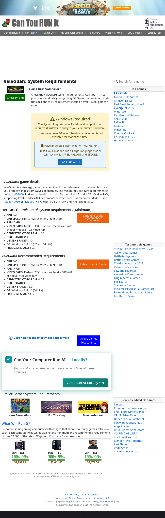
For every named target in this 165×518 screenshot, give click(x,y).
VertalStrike (121, 448)
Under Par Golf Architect (129, 419)
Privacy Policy (72, 494)
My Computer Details (72, 32)
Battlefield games (125, 256)
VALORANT (120, 119)
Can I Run (31, 32)
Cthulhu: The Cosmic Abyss (130, 408)
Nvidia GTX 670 (33, 201)
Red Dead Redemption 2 (129, 104)
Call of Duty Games (126, 252)
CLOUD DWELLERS (125, 433)
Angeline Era (122, 426)
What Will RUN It (113, 32)
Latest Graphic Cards (93, 264)
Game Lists (50, 32)
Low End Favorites (125, 271)
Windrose (120, 111)
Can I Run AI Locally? (85, 382)
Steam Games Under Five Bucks (133, 249)
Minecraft (120, 129)
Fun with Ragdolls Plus (128, 422)
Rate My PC (94, 32)
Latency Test (154, 32)
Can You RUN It (12, 32)
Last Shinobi (121, 444)
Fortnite (119, 126)
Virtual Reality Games (127, 267)
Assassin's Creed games (128, 274)
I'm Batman (121, 281)
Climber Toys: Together (128, 441)
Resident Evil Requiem (127, 115)
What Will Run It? (16, 423)
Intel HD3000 (15, 194)
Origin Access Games (127, 278)
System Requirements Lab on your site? (89, 498)
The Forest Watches (126, 437)
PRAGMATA (121, 93)
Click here (55, 436)
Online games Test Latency (88, 340)
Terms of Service (89, 494)
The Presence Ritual (126, 451)
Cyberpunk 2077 (124, 108)
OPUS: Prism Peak (125, 415)
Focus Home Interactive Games (133, 292)
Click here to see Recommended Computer (93, 218)
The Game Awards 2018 (128, 263)
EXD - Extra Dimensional (129, 412)
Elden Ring (120, 122)
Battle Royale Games (126, 260)
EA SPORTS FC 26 (124, 137)
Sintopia (119, 404)
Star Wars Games (124, 285)
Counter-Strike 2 (124, 133)
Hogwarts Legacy (124, 140)
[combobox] (141, 81)
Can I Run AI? (70, 162)
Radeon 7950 (12, 201)
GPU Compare (135, 32)
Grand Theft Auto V (126, 97)
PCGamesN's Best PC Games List (134, 289)
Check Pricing (15, 98)
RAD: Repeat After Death (129, 430)
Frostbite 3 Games (125, 296)
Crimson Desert (123, 100)
